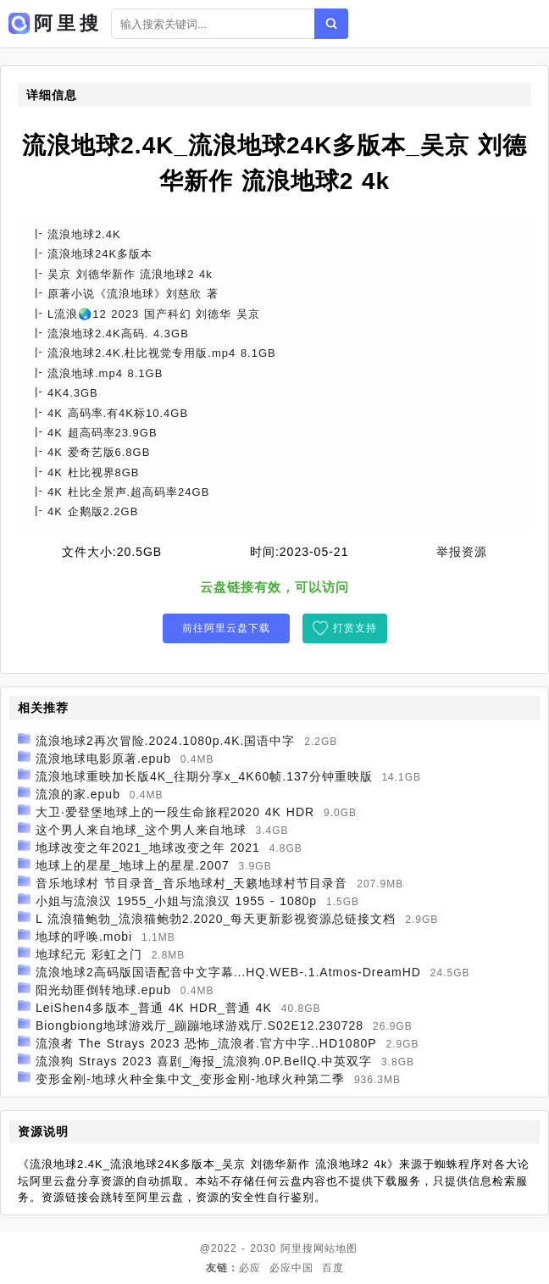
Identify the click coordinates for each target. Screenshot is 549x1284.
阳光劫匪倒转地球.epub (103, 990)
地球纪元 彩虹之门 (89, 954)
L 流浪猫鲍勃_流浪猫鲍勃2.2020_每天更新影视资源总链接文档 (216, 918)
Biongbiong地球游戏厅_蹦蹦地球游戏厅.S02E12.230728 (199, 1025)
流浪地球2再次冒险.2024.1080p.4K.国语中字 (166, 741)
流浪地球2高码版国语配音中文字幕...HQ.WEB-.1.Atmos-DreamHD (228, 972)
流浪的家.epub (78, 794)
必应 (250, 1268)
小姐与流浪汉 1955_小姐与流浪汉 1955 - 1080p (176, 901)
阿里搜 (296, 1248)
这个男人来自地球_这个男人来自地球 (141, 830)
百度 (333, 1268)
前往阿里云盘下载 (226, 628)
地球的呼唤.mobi (84, 936)
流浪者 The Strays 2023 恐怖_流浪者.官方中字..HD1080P (206, 1043)
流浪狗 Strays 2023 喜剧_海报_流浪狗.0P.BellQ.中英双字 (204, 1061)
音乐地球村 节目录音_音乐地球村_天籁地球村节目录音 (191, 883)
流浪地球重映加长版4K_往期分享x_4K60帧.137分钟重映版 (204, 776)
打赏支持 (355, 628)
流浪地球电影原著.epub (103, 758)
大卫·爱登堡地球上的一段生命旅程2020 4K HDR (175, 812)
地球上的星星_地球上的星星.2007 (133, 865)
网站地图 (335, 1248)
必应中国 (291, 1268)
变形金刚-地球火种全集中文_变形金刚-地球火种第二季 (190, 1079)
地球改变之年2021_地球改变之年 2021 (148, 847)
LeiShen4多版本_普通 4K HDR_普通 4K (154, 1007)
